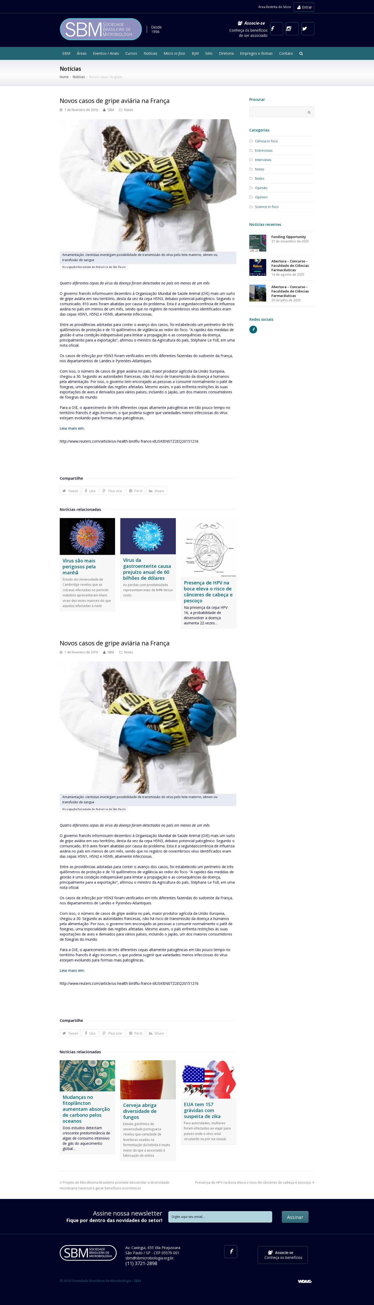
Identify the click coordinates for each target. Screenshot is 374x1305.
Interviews (263, 159)
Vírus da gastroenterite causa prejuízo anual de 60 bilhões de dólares (147, 569)
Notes (128, 652)
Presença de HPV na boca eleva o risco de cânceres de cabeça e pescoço (208, 592)
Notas (128, 110)
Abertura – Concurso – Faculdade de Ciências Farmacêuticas (290, 265)
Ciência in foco (266, 141)
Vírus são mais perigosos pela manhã (79, 566)
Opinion (261, 197)
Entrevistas (264, 150)
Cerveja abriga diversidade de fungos (140, 1111)
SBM (111, 110)
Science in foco (267, 206)
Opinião (261, 187)
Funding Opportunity (288, 236)
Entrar (304, 7)
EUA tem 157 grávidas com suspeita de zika (202, 1110)
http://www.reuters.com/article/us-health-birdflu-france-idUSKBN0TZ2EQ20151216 (129, 441)
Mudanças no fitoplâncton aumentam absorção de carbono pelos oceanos (86, 1109)
